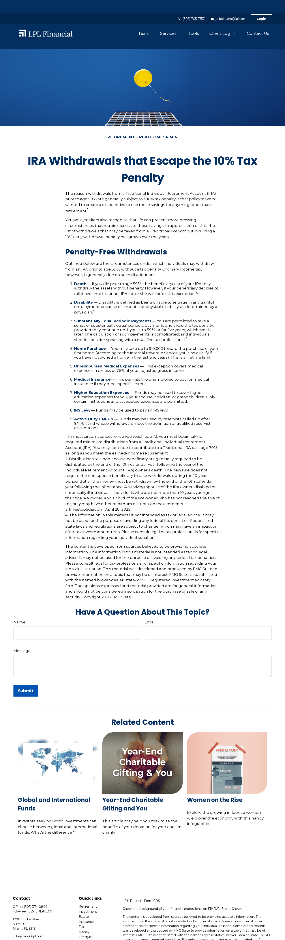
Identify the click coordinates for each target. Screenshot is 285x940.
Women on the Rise (214, 780)
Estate (84, 897)
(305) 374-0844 (35, 887)
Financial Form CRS (145, 881)
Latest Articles (90, 922)
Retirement (88, 887)
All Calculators (89, 932)
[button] (144, 20)
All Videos (86, 927)
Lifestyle (85, 917)
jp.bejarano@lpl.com (228, 5)
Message (22, 631)
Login (261, 5)
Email (150, 602)
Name (19, 602)
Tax (81, 907)
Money (84, 912)
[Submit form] (25, 671)
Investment (88, 892)
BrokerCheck (231, 889)
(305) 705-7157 (191, 5)
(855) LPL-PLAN (39, 892)
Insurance (86, 902)
